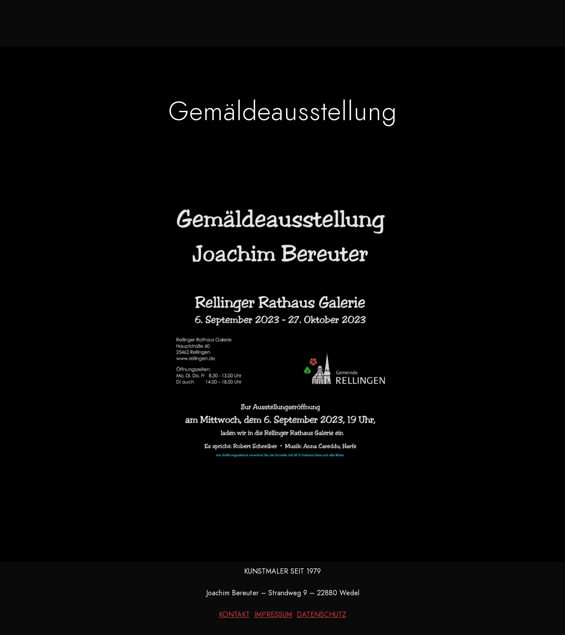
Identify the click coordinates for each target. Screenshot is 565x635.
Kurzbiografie (360, 22)
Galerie (260, 22)
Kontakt (425, 22)
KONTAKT (234, 615)
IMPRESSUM (273, 615)
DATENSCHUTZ (321, 615)
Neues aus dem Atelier (180, 22)
